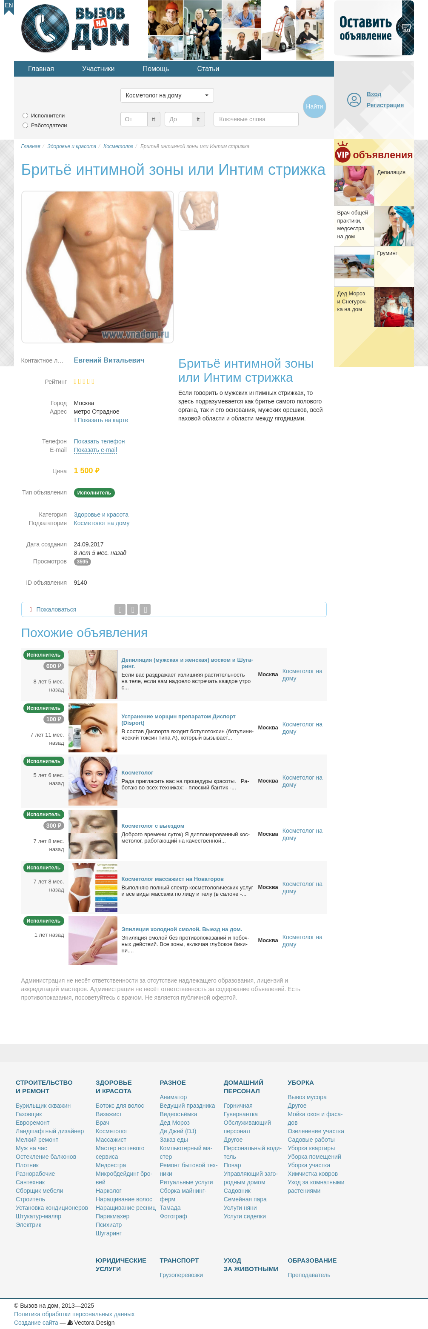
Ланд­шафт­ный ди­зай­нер (50, 1131)
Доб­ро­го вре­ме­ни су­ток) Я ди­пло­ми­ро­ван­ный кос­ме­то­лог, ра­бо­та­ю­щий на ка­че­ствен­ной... (186, 837)
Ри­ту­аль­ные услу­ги (186, 1182)
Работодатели (49, 125)
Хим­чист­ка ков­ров (313, 1173)
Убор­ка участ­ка (309, 1165)
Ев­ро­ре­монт (32, 1122)
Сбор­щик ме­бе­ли (39, 1190)
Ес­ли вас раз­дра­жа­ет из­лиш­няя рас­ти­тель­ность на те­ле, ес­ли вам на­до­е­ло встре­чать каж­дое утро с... (186, 681)
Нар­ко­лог (109, 1190)
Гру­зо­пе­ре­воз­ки (181, 1275)
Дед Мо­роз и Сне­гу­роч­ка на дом (352, 301)
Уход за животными (251, 1264)
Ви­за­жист (109, 1114)
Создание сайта (36, 1322)
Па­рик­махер (112, 1216)
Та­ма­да (170, 1207)
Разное (172, 1082)
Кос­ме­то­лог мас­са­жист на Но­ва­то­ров (173, 879)
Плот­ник (27, 1165)
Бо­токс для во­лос (120, 1105)
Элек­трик (28, 1224)
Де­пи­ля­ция (391, 172)
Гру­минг (387, 253)
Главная (41, 68)
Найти (314, 106)
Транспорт (179, 1260)
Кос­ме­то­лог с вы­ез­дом (153, 826)
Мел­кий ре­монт (37, 1139)
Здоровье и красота (101, 514)
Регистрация (385, 105)
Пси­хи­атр (109, 1224)
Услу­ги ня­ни (240, 1207)
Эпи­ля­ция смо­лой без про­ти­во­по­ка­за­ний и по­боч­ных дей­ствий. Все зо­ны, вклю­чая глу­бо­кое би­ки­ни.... (186, 944)
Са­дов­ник (237, 1190)
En (9, 5)
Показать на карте (103, 420)
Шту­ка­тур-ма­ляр (38, 1216)
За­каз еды (174, 1139)
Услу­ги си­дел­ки (245, 1216)
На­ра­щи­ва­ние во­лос (124, 1199)
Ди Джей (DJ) (178, 1131)
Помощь (156, 68)
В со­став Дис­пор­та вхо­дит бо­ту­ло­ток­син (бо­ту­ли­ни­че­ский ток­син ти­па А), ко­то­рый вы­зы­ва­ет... (188, 734)
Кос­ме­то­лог (138, 772)
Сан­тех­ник (30, 1182)
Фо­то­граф (173, 1216)
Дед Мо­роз (174, 1122)
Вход (374, 94)
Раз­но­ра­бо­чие (35, 1173)
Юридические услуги (121, 1264)
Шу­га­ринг (109, 1233)
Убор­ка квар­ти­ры (311, 1148)
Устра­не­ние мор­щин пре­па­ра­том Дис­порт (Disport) (179, 719)
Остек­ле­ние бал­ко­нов (46, 1156)
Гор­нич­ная (238, 1105)
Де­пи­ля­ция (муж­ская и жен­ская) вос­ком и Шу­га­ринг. (187, 663)
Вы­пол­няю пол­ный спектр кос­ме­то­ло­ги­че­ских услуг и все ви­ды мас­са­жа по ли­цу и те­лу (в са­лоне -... (188, 890)
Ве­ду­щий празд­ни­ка (187, 1105)
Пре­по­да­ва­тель (309, 1275)
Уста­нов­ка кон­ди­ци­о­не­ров (52, 1207)
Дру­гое (233, 1139)
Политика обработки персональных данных (74, 1314)
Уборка (301, 1082)
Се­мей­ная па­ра (245, 1199)
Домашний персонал (243, 1087)
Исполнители (48, 115)
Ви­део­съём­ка (178, 1114)
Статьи (208, 68)
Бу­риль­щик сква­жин (43, 1105)
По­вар (232, 1165)
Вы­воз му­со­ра (307, 1097)
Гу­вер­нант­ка (241, 1114)
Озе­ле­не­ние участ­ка (316, 1131)
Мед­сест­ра (111, 1165)
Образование (312, 1260)
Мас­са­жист (111, 1139)
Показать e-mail (95, 449)
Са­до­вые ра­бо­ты (311, 1139)
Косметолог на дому (102, 523)
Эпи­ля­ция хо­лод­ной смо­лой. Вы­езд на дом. (182, 929)
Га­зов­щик (29, 1114)
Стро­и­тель (30, 1199)
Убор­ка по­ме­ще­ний (314, 1156)
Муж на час (31, 1148)
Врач (102, 1122)
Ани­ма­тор (173, 1097)
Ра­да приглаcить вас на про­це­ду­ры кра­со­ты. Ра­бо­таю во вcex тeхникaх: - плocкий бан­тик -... (185, 784)
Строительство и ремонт (44, 1087)
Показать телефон (99, 441)
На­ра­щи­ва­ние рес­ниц (126, 1207)
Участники (98, 68)
